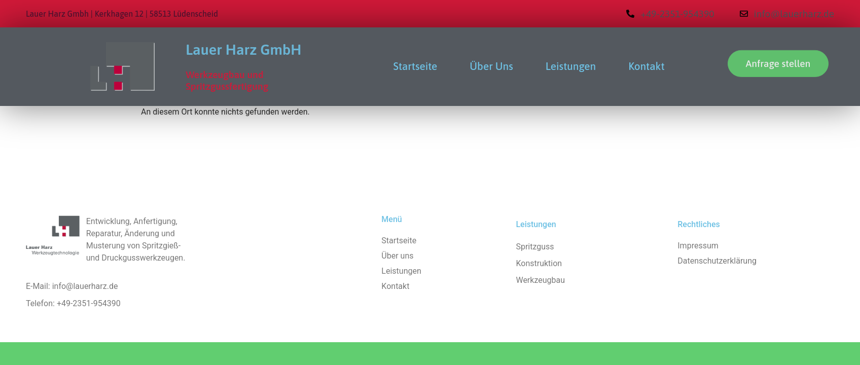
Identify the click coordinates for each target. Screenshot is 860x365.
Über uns (491, 66)
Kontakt (646, 66)
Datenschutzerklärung (717, 261)
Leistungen (571, 66)
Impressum (698, 245)
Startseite (415, 66)
